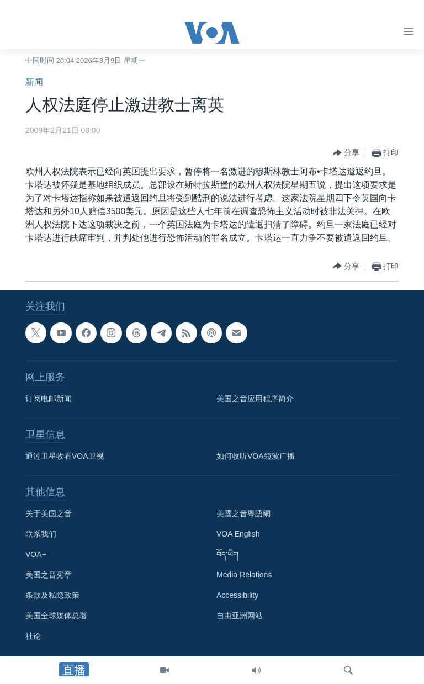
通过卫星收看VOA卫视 (64, 456)
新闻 (34, 82)
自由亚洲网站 (239, 615)
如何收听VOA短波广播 (255, 456)
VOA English (238, 533)
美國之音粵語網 (243, 513)
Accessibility (237, 595)
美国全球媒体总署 (56, 615)
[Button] (346, 153)
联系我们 (40, 533)
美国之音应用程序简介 (255, 398)
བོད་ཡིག (227, 554)
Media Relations (244, 574)
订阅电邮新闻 (48, 398)
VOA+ (35, 554)
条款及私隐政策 (52, 595)
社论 (33, 636)
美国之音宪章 (48, 574)
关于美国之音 (48, 513)
